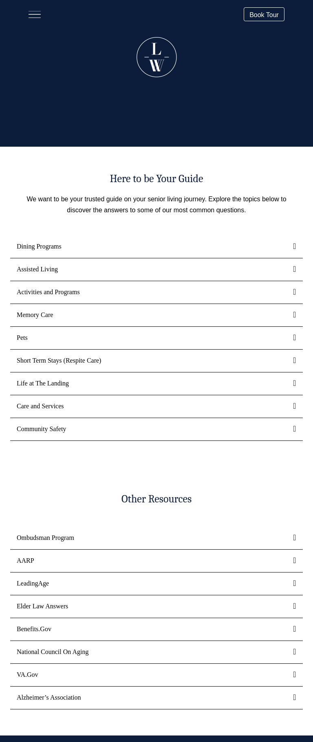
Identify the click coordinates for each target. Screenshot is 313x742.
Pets (22, 337)
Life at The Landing (43, 383)
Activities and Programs (48, 291)
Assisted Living (37, 269)
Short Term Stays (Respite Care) (59, 360)
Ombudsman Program (45, 537)
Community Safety (41, 428)
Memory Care (35, 314)
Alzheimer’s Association (49, 697)
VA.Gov (27, 674)
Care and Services (40, 406)
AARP (25, 560)
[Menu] (35, 14)
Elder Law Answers (42, 606)
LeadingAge (33, 583)
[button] (264, 14)
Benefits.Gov (34, 628)
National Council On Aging (52, 651)
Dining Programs (39, 246)
